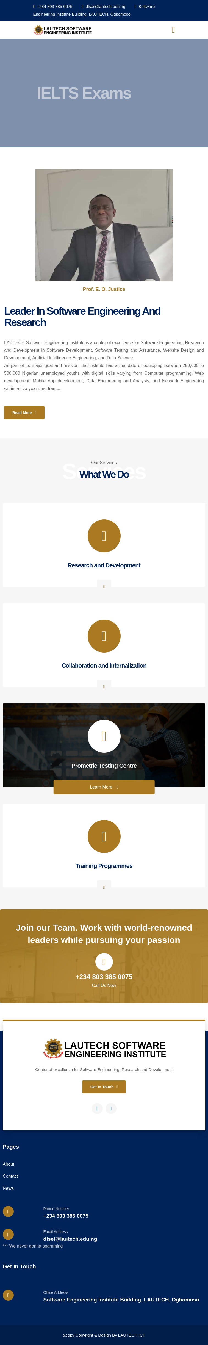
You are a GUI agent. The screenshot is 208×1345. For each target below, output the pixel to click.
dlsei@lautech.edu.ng (103, 6)
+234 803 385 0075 (53, 6)
